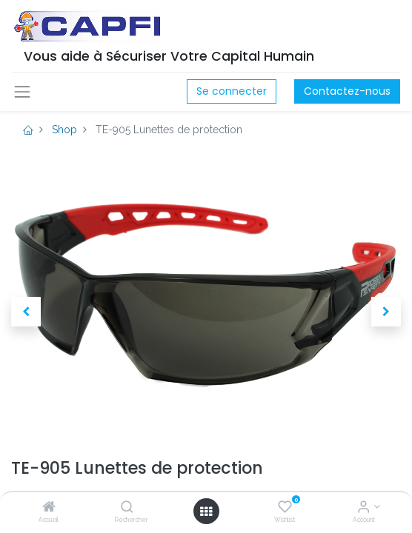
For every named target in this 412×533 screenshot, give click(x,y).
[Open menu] (206, 511)
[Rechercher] (127, 508)
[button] (26, 311)
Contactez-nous (347, 91)
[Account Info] (363, 508)
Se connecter (231, 91)
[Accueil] (49, 508)
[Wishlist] (285, 508)
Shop (64, 129)
